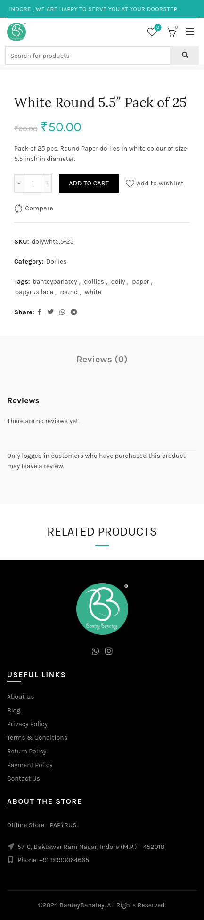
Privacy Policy (27, 724)
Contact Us (23, 779)
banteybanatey (55, 282)
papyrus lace (34, 292)
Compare (39, 208)
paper (140, 282)
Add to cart (89, 183)
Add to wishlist (160, 183)
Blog (13, 710)
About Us (20, 697)
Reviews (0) (102, 359)
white (93, 292)
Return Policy (27, 751)
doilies (94, 282)
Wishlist (157, 28)
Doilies (56, 261)
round (69, 292)
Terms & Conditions (37, 738)
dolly (118, 282)
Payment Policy (30, 765)
